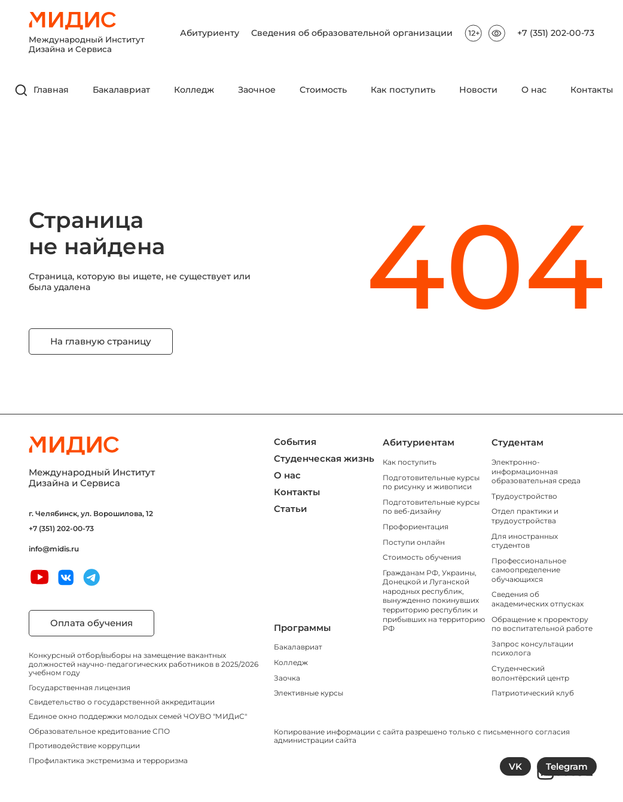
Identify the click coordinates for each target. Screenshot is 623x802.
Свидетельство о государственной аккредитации (122, 701)
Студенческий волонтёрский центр (530, 673)
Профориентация (415, 526)
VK (515, 766)
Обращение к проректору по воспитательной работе (542, 624)
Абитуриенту (209, 33)
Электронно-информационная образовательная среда (536, 471)
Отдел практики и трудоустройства (524, 516)
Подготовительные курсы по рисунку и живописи (431, 482)
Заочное (257, 90)
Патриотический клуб (532, 692)
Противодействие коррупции (84, 745)
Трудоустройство (524, 496)
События (295, 441)
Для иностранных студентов (524, 541)
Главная (51, 90)
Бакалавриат (121, 90)
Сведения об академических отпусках (537, 599)
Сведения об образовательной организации (352, 33)
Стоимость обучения (422, 557)
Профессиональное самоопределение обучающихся (528, 570)
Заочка (287, 677)
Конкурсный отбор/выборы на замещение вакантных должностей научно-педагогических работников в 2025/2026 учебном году (143, 664)
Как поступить (403, 90)
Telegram (567, 766)
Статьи (290, 508)
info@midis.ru (54, 549)
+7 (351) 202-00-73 (555, 33)
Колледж (194, 90)
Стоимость (323, 90)
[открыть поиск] (21, 90)
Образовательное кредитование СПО (99, 731)
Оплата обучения (91, 623)
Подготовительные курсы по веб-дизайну (431, 507)
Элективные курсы (308, 692)
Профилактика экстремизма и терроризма (108, 760)
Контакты (591, 90)
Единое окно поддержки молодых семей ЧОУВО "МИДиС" (138, 716)
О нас (533, 90)
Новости (478, 90)
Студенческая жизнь (324, 458)
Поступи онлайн (414, 542)
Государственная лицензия (79, 687)
